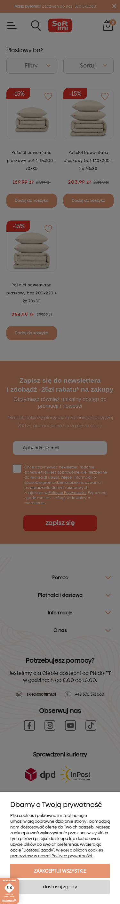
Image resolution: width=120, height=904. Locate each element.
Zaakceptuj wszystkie (60, 871)
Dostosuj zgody (60, 887)
